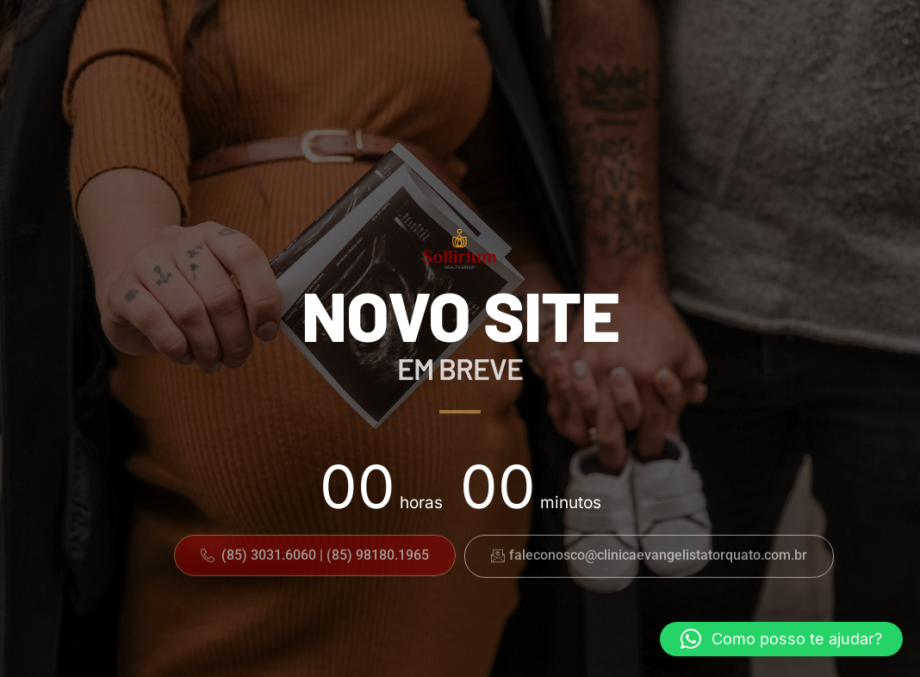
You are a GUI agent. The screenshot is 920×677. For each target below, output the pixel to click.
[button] (315, 553)
